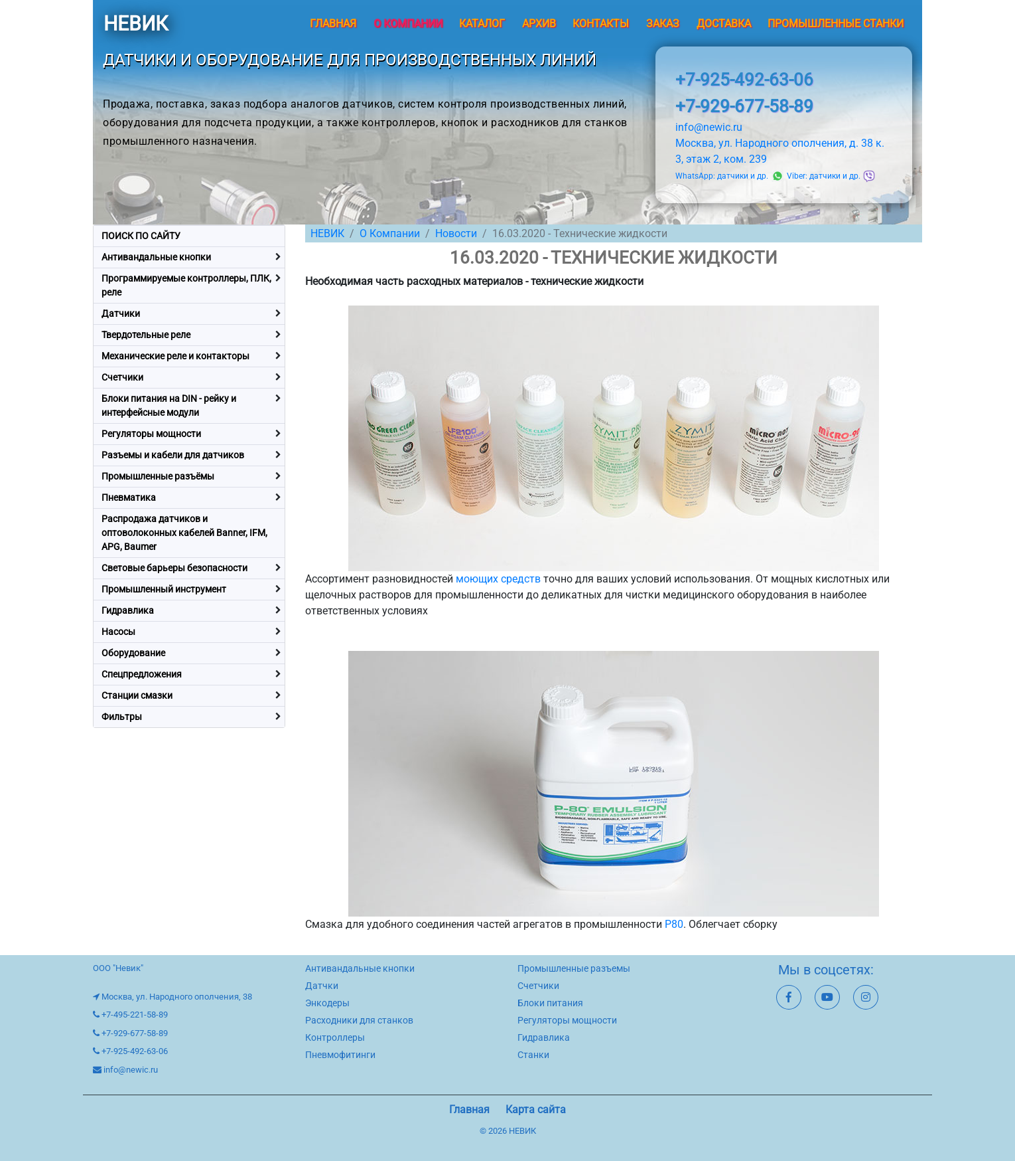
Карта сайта (536, 1109)
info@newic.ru (708, 127)
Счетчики (122, 377)
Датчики (121, 313)
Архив (539, 23)
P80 (674, 924)
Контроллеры (335, 1037)
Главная (333, 23)
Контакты (601, 23)
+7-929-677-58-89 (744, 106)
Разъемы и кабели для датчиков (173, 455)
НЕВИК (135, 23)
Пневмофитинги (340, 1054)
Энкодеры (327, 1003)
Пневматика (129, 497)
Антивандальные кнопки (156, 257)
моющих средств (498, 579)
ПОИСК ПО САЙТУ (141, 235)
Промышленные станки (836, 23)
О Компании (390, 233)
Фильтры (122, 716)
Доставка (724, 23)
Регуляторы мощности (151, 433)
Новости (456, 233)
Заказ (662, 23)
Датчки (321, 985)
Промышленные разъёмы (158, 476)
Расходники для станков (359, 1020)
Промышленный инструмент (164, 589)
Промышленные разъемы (573, 968)
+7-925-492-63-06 (744, 80)
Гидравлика (128, 610)
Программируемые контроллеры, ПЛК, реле (186, 285)
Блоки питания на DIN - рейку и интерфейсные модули (169, 405)
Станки (533, 1054)
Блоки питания (550, 1003)
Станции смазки (137, 695)
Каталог (482, 23)
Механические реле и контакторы (175, 356)
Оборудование (133, 653)
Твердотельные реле (146, 334)
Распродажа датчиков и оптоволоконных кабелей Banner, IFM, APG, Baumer (184, 532)
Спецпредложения (142, 674)
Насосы (118, 631)
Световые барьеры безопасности (174, 568)
